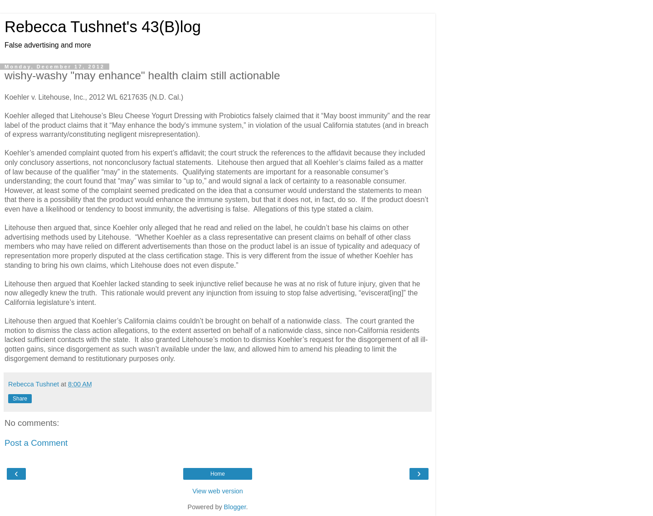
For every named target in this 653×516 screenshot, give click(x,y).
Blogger (235, 507)
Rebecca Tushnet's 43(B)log (103, 26)
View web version (217, 491)
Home (217, 474)
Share (20, 398)
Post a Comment (36, 443)
